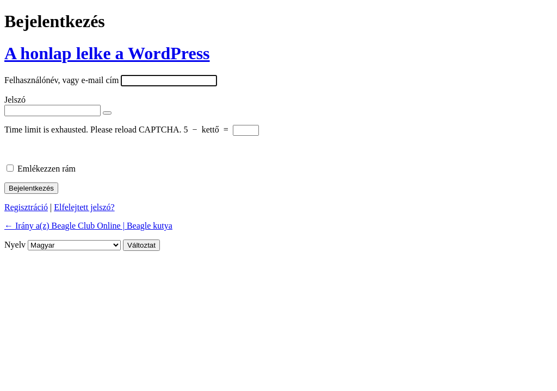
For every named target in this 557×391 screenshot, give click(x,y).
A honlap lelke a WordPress (107, 53)
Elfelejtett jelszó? (84, 207)
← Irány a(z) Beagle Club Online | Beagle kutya (88, 225)
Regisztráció (26, 207)
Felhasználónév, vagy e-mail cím (61, 80)
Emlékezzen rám (46, 168)
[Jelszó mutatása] (107, 113)
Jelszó (15, 99)
